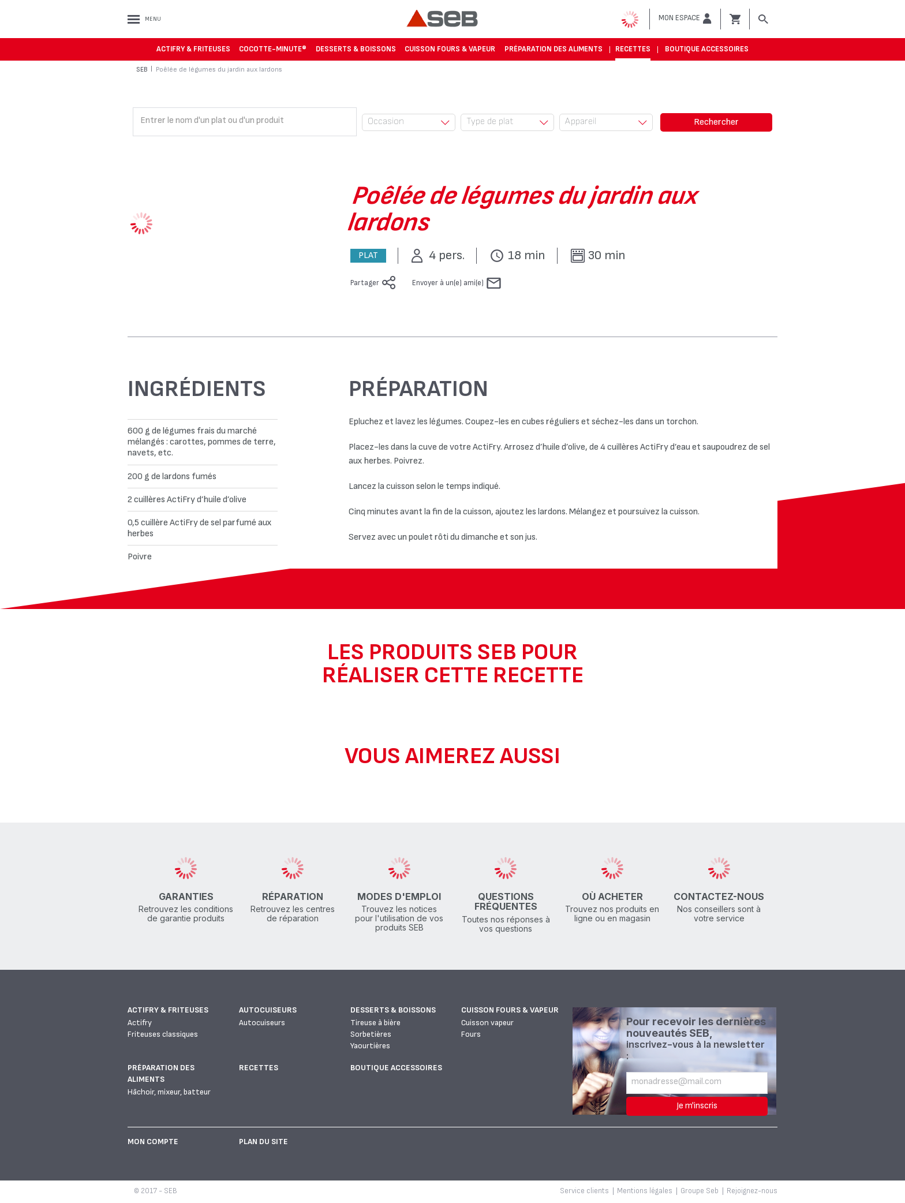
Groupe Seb (699, 1190)
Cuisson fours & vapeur (450, 49)
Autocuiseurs (268, 1010)
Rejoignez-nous (752, 1190)
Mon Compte (153, 1141)
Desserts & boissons (356, 49)
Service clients (584, 1190)
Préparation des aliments (553, 49)
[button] (685, 18)
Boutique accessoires (707, 49)
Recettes (632, 49)
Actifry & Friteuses (193, 49)
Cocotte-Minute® (272, 49)
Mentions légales (644, 1190)
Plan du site (263, 1141)
